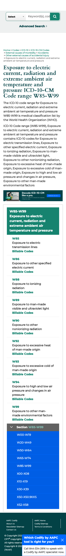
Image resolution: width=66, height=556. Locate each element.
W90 (15, 320)
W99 (15, 407)
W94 (15, 382)
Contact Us (11, 530)
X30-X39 (23, 489)
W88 (15, 279)
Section (30, 427)
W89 (15, 300)
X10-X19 (22, 481)
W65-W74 (24, 458)
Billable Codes (22, 251)
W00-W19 (24, 434)
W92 (15, 341)
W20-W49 (24, 442)
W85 (15, 238)
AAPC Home (39, 520)
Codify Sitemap (41, 524)
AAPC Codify (11, 520)
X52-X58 (22, 504)
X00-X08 (23, 473)
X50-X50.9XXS (27, 497)
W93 (15, 361)
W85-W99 (24, 466)
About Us (10, 524)
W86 (15, 259)
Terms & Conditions (43, 527)
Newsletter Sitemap (15, 527)
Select (11, 16)
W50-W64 (24, 450)
